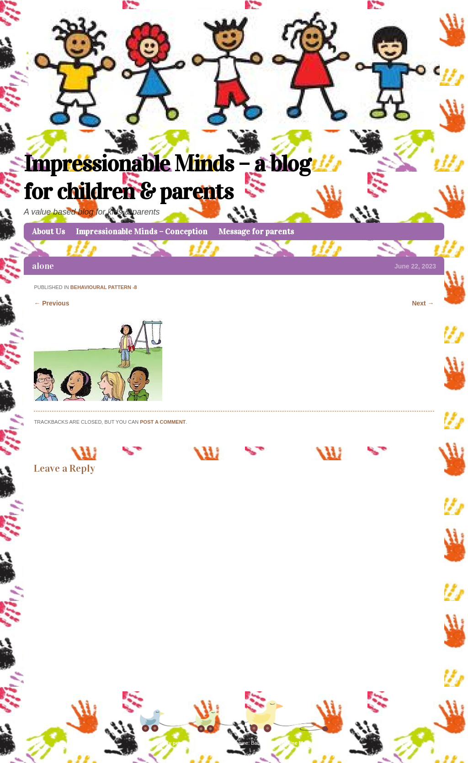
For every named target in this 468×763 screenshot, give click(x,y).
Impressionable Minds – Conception (141, 231)
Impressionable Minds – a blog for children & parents (167, 177)
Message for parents (256, 231)
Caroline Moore (295, 743)
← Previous (51, 303)
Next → (423, 303)
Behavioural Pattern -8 (103, 287)
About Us (48, 231)
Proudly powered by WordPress (191, 743)
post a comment (163, 422)
